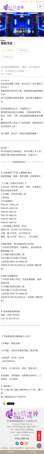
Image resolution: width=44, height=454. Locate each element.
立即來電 (11, 452)
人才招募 (8, 50)
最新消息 (23, 50)
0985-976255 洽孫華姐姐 (24, 429)
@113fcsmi (26, 435)
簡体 (32, 2)
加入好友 (33, 452)
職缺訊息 (8, 57)
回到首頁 (24, 2)
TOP (39, 445)
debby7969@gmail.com (25, 432)
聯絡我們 (39, 2)
